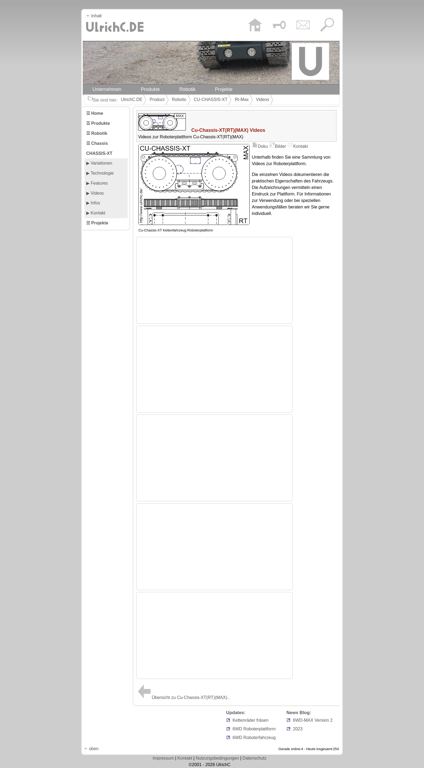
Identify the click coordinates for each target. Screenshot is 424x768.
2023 (298, 729)
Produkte (150, 89)
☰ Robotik (96, 133)
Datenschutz (255, 758)
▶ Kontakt (95, 213)
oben (91, 748)
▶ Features (97, 183)
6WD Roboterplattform (254, 729)
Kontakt (297, 146)
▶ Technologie (100, 173)
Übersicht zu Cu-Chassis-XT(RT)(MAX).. (183, 697)
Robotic (179, 99)
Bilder (277, 146)
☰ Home (94, 113)
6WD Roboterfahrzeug (254, 737)
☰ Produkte (98, 123)
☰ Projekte (97, 223)
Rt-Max (242, 99)
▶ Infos (93, 203)
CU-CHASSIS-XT (210, 99)
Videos (262, 99)
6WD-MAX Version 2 (313, 720)
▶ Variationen (99, 163)
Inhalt (94, 16)
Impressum (163, 758)
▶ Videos (95, 193)
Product (157, 99)
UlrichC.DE (131, 99)
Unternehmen (106, 89)
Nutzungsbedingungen (217, 758)
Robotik (187, 89)
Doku (260, 146)
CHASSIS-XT (99, 153)
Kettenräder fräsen (251, 720)
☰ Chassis (97, 143)
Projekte (224, 89)
